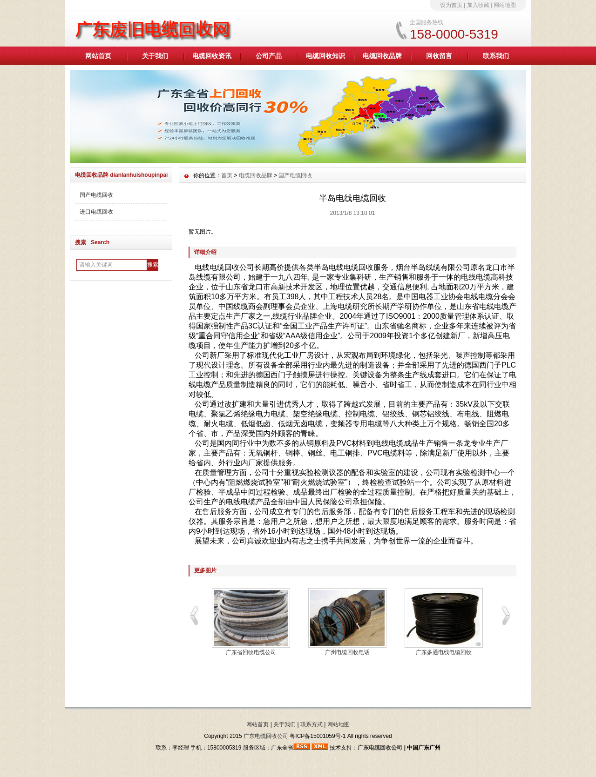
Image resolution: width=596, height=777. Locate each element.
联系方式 (311, 724)
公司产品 (269, 56)
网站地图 (505, 5)
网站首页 (98, 56)
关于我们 (155, 56)
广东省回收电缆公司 (251, 652)
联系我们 (496, 56)
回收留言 (439, 56)
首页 (226, 175)
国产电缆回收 (96, 195)
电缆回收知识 (325, 56)
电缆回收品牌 (382, 56)
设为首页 (451, 5)
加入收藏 (478, 5)
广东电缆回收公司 (266, 736)
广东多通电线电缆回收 (444, 652)
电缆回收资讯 (211, 56)
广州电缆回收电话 (347, 652)
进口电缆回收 (96, 211)
